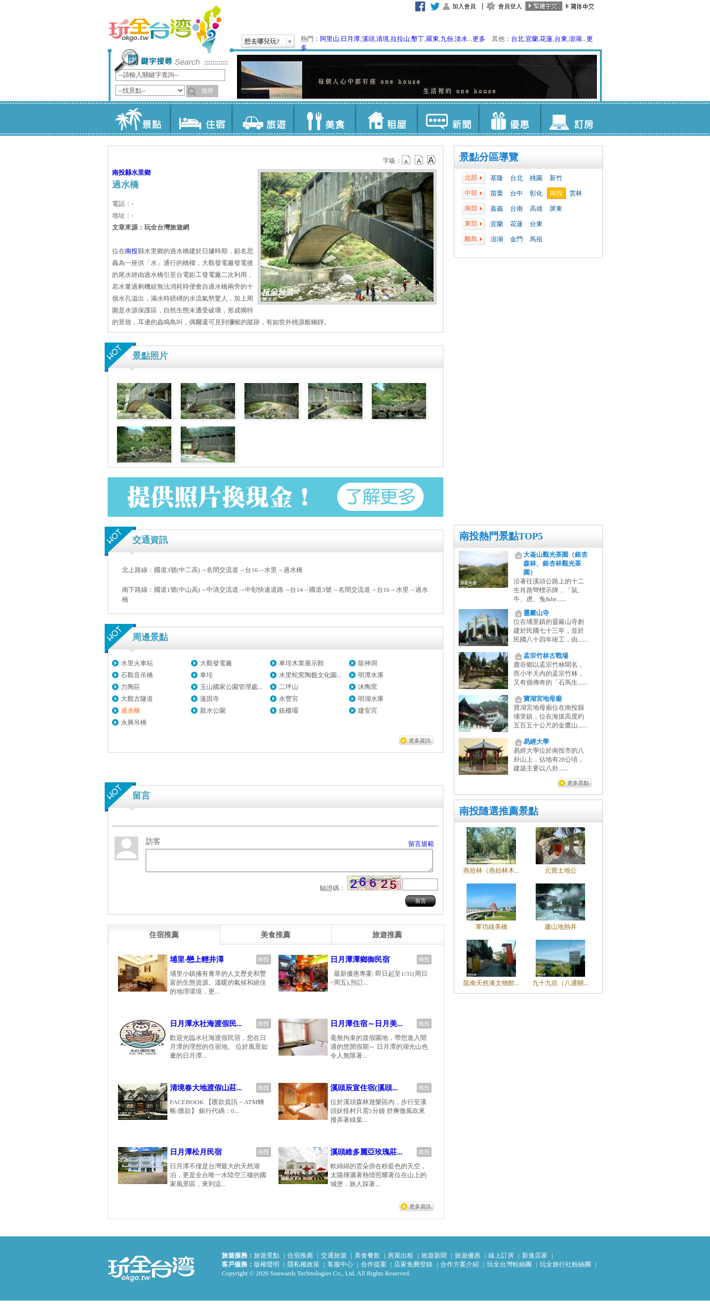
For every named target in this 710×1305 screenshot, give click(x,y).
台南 (516, 208)
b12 (407, 160)
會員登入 (510, 6)
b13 (419, 160)
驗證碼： (333, 892)
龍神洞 (367, 663)
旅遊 (262, 118)
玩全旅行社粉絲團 (565, 1268)
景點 (139, 118)
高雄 (536, 208)
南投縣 (121, 172)
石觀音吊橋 (137, 675)
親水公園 (213, 710)
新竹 (556, 178)
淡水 (461, 38)
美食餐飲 (367, 1260)
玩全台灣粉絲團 (509, 1268)
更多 (479, 38)
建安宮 (367, 710)
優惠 (509, 118)
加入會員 (464, 6)
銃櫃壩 (288, 710)
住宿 (201, 118)
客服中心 (340, 1268)
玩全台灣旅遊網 (165, 29)
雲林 (575, 193)
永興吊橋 (134, 722)
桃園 (536, 178)
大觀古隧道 (137, 698)
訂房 (571, 118)
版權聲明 (266, 1268)
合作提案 (374, 1268)
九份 (446, 38)
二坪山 (288, 687)
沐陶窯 (367, 687)
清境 (382, 38)
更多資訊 (420, 740)
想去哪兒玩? (261, 41)
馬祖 (536, 239)
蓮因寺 (209, 698)
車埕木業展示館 (301, 663)
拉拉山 (400, 38)
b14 (431, 160)
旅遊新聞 (434, 1260)
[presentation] (164, 939)
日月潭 (350, 38)
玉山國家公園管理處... (231, 687)
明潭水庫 (371, 675)
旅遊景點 (266, 1260)
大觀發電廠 (216, 663)
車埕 (206, 675)
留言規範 (421, 843)
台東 (560, 38)
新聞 (447, 118)
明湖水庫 (371, 698)
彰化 (536, 193)
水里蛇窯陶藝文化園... (310, 675)
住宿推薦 (300, 1260)
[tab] (164, 939)
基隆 (496, 178)
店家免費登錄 (413, 1268)
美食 (324, 118)
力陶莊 (130, 687)
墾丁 (417, 38)
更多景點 (578, 783)
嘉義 (496, 208)
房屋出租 (400, 1260)
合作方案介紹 (459, 1268)
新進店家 (535, 1260)
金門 (516, 239)
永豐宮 (288, 698)
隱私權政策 (303, 1268)
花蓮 (546, 38)
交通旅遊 (334, 1260)
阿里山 (329, 38)
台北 (517, 38)
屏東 (556, 208)
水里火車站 (137, 663)
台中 (516, 193)
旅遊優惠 (467, 1260)
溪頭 (368, 38)
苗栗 (496, 193)
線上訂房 (501, 1260)
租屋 (386, 118)
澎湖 (575, 38)
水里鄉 (141, 172)
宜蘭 (531, 38)
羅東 (432, 38)
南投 (556, 193)
